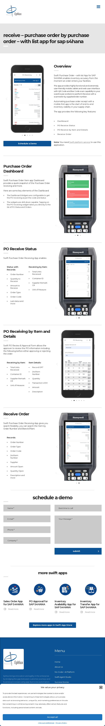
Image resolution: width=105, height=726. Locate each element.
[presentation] (29, 553)
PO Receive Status (66, 125)
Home (57, 662)
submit (86, 551)
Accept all (52, 717)
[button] (101, 687)
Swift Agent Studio (63, 677)
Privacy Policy (61, 723)
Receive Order (64, 134)
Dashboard (62, 121)
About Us (59, 667)
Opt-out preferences (46, 723)
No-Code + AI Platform (65, 672)
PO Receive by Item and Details (72, 130)
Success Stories (62, 682)
